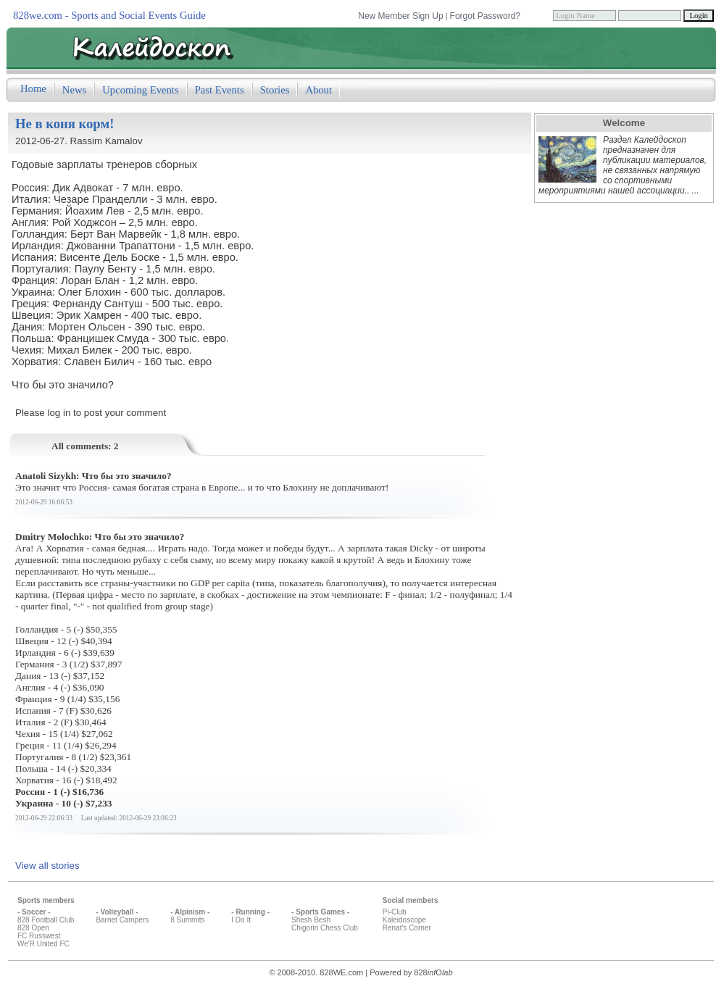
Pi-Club (395, 912)
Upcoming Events (140, 90)
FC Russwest (38, 936)
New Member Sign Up (400, 16)
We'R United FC (43, 944)
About (318, 90)
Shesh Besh (310, 920)
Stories (275, 90)
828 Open (33, 928)
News (74, 90)
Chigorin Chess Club (324, 928)
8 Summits (187, 920)
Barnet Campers (122, 920)
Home (33, 88)
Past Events (219, 90)
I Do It (241, 920)
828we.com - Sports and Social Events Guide (109, 15)
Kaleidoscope (404, 920)
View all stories (47, 865)
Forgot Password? (485, 16)
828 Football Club (45, 920)
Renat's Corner (407, 928)
